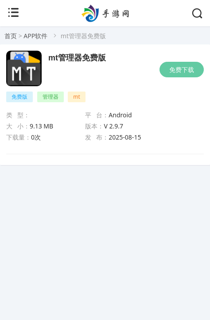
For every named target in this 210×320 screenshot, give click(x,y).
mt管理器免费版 (77, 57)
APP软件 (35, 36)
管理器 (50, 96)
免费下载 (181, 69)
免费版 (19, 96)
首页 (10, 36)
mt (76, 96)
